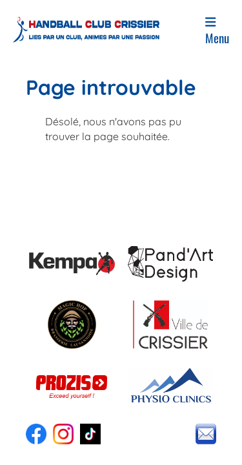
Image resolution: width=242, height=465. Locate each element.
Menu (217, 31)
